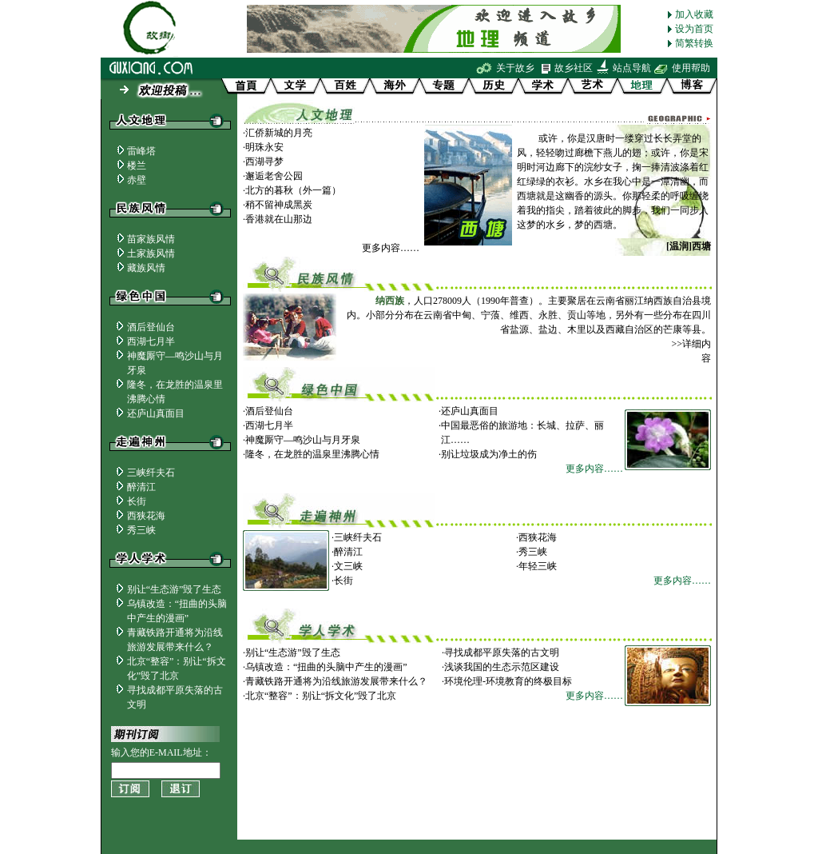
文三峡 (348, 566)
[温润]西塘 (688, 246)
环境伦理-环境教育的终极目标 (508, 681)
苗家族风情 (151, 239)
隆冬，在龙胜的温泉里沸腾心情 (312, 454)
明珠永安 (264, 147)
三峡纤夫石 (156, 472)
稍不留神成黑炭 (278, 204)
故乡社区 (573, 68)
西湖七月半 (151, 341)
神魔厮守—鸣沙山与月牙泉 (302, 439)
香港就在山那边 (278, 219)
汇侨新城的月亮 (278, 132)
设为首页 (694, 28)
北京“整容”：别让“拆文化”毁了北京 (320, 695)
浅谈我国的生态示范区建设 (501, 666)
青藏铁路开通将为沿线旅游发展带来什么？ (336, 681)
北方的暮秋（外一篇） (293, 190)
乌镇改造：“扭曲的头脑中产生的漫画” (326, 666)
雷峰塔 (141, 151)
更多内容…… (390, 247)
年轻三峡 (537, 566)
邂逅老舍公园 (274, 176)
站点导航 (632, 68)
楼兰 (136, 165)
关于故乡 (515, 68)
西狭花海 (146, 515)
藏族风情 (146, 267)
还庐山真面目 (156, 413)
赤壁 (136, 180)
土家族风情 (151, 253)
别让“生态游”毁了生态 (174, 589)
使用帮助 (691, 68)
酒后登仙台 (151, 327)
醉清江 (141, 487)
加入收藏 (694, 14)
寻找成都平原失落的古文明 (501, 652)
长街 (136, 501)
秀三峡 (141, 530)
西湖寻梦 (264, 161)
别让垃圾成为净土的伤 (489, 454)
